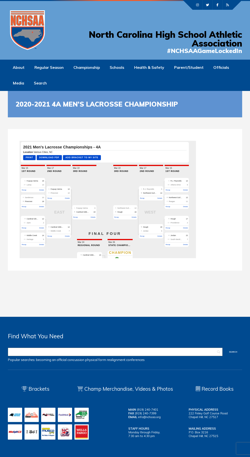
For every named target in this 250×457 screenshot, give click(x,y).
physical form (95, 360)
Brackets (35, 389)
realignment (116, 360)
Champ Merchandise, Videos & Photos (128, 389)
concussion (75, 360)
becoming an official (51, 360)
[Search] (115, 352)
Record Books (215, 389)
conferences (135, 360)
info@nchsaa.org (149, 417)
